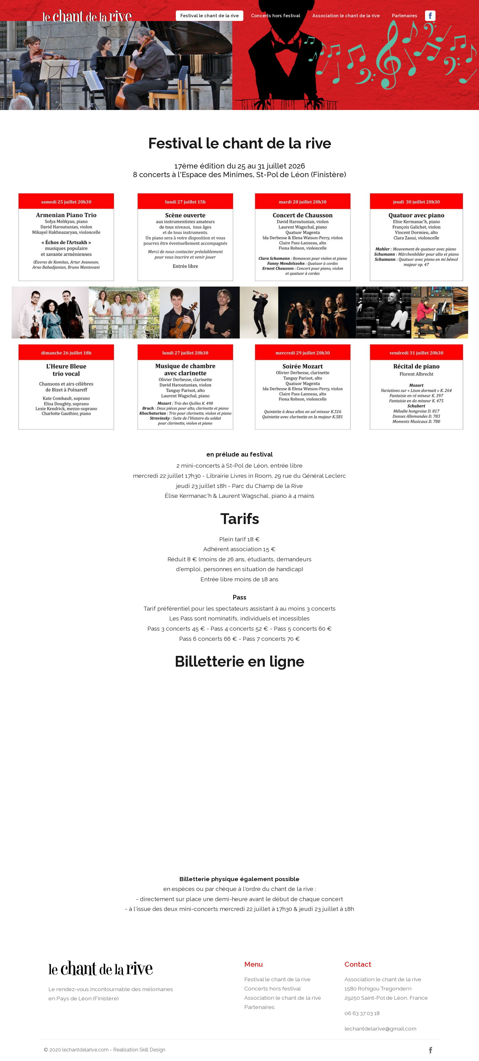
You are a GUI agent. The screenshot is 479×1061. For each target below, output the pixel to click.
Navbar (102, 15)
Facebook (430, 15)
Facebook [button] (430, 1050)
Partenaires (404, 15)
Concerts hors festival (275, 15)
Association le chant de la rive (346, 15)
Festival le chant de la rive (211, 15)
